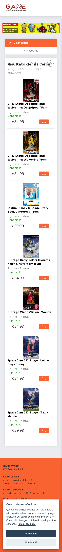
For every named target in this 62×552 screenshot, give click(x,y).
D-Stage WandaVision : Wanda (29, 312)
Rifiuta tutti (31, 542)
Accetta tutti (31, 533)
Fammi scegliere (27, 524)
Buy (44, 121)
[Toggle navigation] (54, 8)
